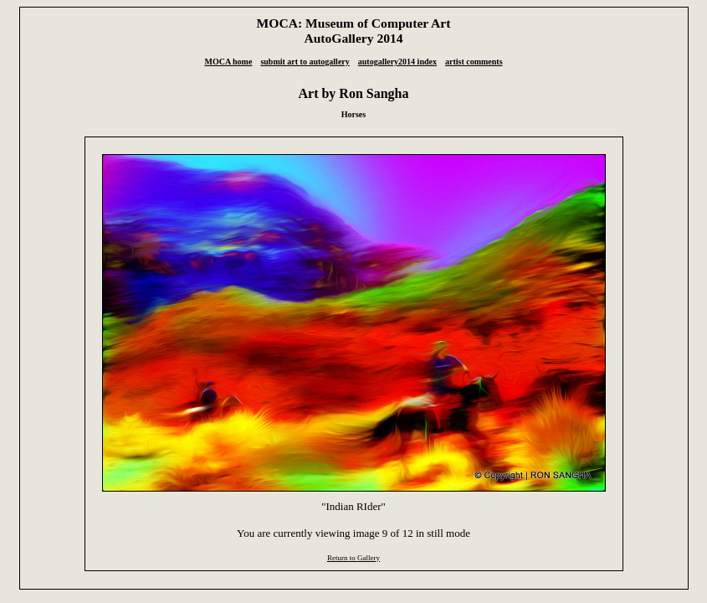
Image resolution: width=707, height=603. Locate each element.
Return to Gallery (353, 558)
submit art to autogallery (304, 61)
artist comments (474, 61)
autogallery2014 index (397, 61)
